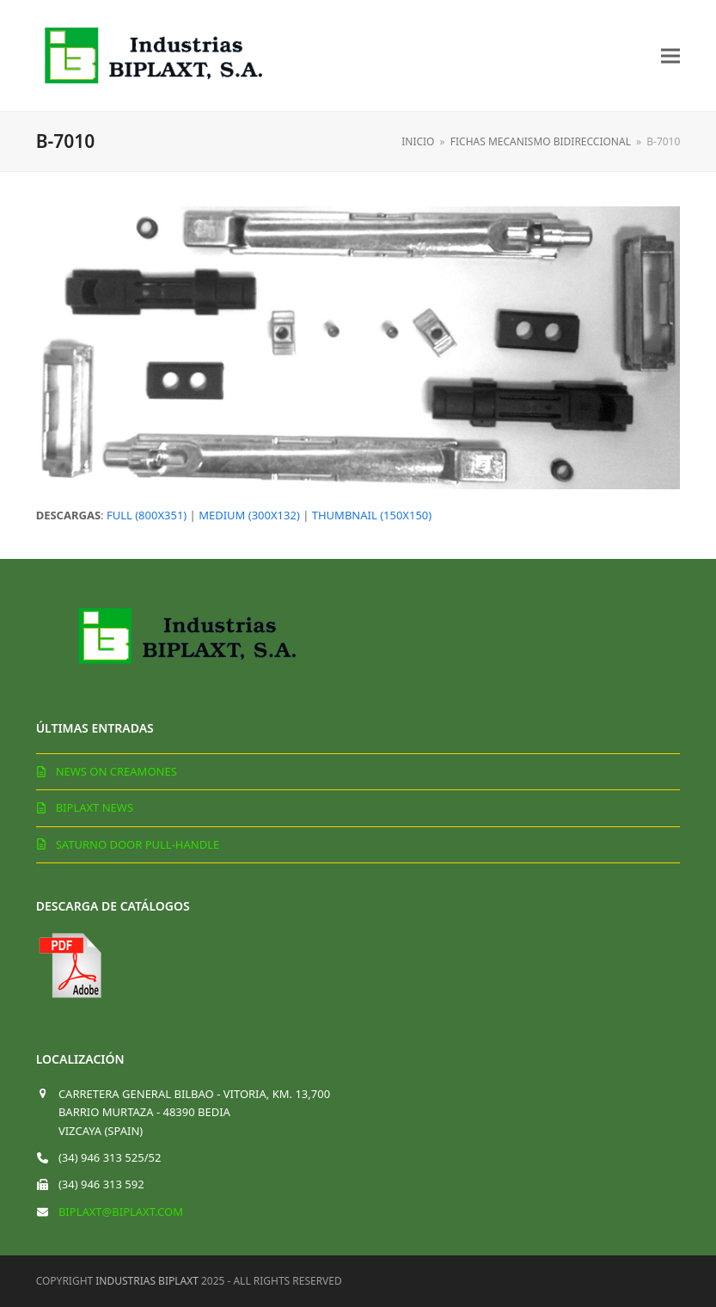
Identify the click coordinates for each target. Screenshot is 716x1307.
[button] (670, 55)
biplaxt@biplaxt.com (120, 1211)
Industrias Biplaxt (147, 1280)
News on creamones (116, 771)
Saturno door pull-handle (138, 844)
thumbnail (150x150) (371, 515)
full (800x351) (147, 515)
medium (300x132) (249, 515)
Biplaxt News (94, 807)
